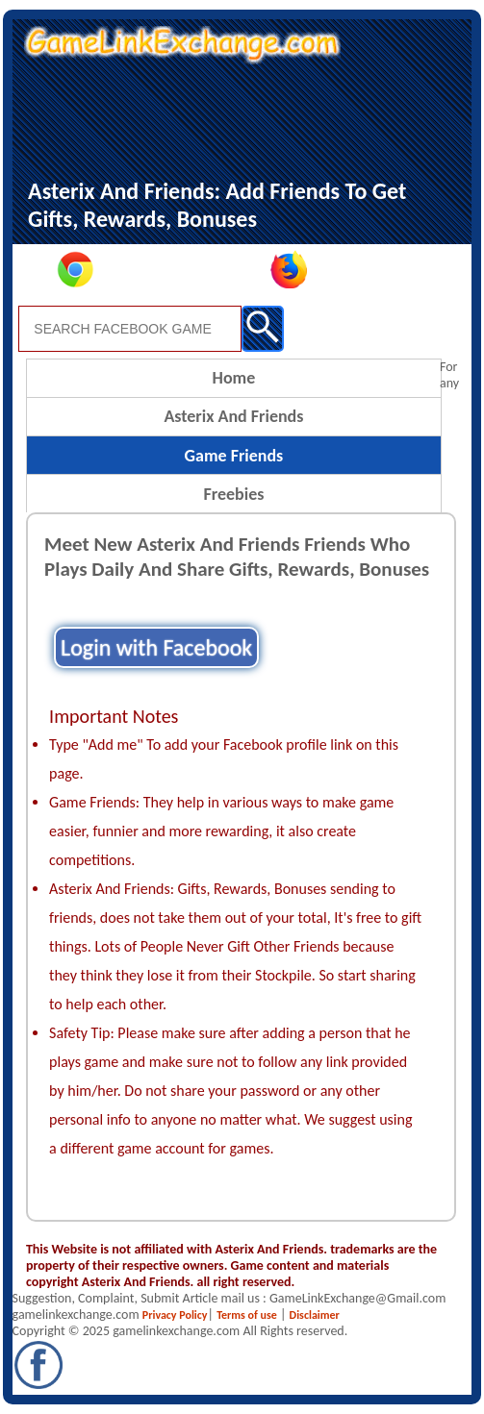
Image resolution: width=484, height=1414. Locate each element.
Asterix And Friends (233, 416)
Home (234, 377)
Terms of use (247, 1315)
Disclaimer (315, 1315)
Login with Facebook (156, 647)
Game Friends (234, 455)
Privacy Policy (175, 1315)
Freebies (233, 494)
